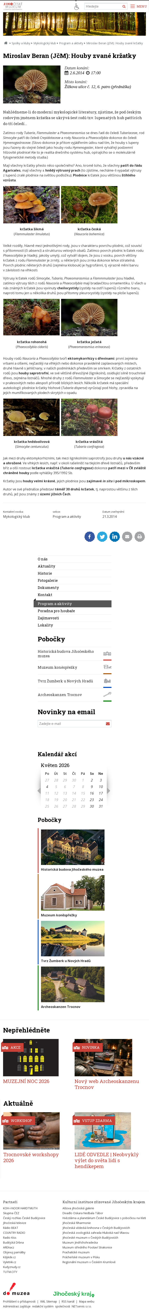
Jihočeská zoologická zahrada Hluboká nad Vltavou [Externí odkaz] (96, 1233)
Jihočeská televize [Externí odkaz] (14, 1223)
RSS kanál (68, 1301)
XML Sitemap (48, 1301)
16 (92, 793)
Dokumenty (48, 587)
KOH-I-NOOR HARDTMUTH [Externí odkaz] (20, 1208)
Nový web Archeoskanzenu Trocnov (107, 1084)
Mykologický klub (44, 43)
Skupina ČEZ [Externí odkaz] (11, 1213)
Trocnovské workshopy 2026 (31, 1157)
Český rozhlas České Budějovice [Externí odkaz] (24, 1218)
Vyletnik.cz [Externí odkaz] (9, 1262)
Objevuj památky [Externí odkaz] (14, 1252)
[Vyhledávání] (105, 6)
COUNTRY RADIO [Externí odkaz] (14, 1233)
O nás (43, 559)
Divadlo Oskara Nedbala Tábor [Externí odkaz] (83, 1213)
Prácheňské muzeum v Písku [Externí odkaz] (81, 1257)
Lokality (45, 625)
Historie (45, 573)
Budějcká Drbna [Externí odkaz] (13, 1242)
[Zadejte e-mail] (74, 723)
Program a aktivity (71, 43)
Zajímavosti (48, 618)
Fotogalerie (48, 580)
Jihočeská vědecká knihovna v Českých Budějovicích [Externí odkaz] (96, 1228)
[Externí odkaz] (16, 1289)
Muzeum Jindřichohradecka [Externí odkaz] (80, 1242)
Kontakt (45, 594)
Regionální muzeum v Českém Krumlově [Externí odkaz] (89, 1262)
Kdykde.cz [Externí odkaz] (9, 1257)
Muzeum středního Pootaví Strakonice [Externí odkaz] (87, 1247)
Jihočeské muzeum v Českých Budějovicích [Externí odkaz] (90, 1238)
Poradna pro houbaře (56, 611)
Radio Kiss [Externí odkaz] (9, 1238)
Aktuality (46, 566)
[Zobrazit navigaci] (139, 6)
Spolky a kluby (21, 43)
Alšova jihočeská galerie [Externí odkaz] (78, 1208)
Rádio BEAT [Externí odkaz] (10, 1228)
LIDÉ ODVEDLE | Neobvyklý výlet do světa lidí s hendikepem (107, 1160)
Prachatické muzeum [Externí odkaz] (76, 1252)
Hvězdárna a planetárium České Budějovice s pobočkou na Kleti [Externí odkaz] (104, 1218)
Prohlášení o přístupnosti (19, 1301)
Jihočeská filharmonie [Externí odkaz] (77, 1223)
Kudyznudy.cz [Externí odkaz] (11, 1267)
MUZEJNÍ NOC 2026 (26, 1081)
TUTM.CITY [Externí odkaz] (10, 1272)
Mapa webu (86, 1301)
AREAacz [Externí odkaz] (8, 1247)
